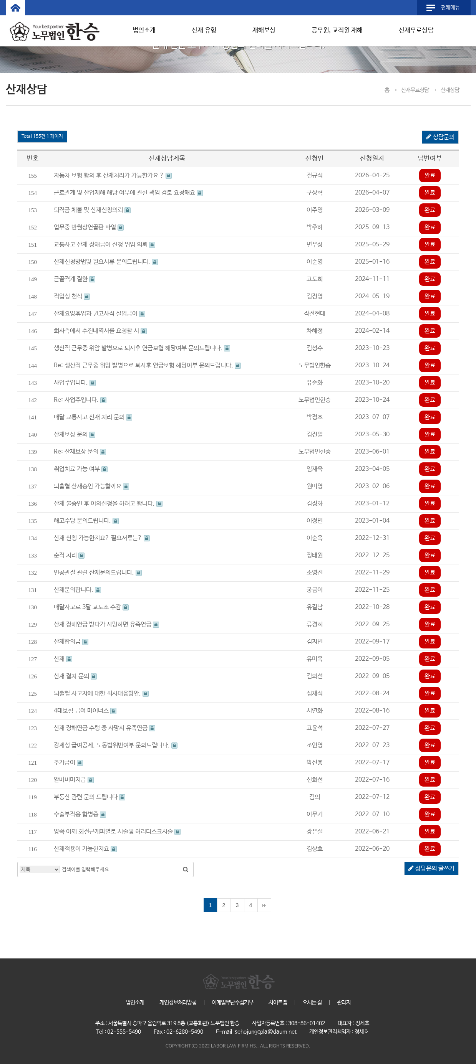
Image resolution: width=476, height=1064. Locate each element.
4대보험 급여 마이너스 (85, 710)
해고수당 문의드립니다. (86, 521)
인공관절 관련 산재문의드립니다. (98, 572)
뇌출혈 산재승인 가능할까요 (91, 486)
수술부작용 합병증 (80, 814)
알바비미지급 (74, 780)
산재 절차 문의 (75, 676)
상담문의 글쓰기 (431, 868)
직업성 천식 (72, 296)
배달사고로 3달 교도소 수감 (91, 607)
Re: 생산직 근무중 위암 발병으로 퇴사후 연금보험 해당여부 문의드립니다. (147, 365)
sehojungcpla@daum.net (266, 1032)
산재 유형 (204, 30)
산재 (63, 659)
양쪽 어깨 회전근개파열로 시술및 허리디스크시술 (117, 831)
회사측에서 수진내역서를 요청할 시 (100, 331)
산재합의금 (71, 641)
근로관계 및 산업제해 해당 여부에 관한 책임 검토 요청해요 (128, 192)
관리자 (344, 1002)
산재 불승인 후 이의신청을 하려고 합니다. (108, 503)
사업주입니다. (75, 382)
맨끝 (264, 905)
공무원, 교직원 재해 (337, 30)
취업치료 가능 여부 (81, 469)
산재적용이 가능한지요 (85, 849)
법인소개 (144, 30)
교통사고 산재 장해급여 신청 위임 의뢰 (104, 244)
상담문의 (440, 137)
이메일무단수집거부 (232, 1002)
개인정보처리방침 (177, 1002)
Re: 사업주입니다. (80, 400)
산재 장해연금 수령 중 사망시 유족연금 (104, 728)
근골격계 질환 (74, 279)
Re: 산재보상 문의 (80, 451)
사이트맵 (278, 1002)
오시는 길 (312, 1002)
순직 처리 (69, 555)
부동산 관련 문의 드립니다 (89, 797)
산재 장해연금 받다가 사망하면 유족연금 (106, 624)
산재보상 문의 (74, 434)
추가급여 (68, 762)
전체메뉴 (450, 8)
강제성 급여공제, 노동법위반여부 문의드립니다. (115, 745)
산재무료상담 (416, 30)
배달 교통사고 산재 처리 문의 (93, 417)
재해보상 (263, 30)
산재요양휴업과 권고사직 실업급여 (99, 313)
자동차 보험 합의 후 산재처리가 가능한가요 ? (113, 175)
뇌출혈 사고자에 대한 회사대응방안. (101, 693)
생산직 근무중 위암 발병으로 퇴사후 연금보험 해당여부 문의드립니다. (142, 348)
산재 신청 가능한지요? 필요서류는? (102, 538)
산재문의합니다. (77, 590)
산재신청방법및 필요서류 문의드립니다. (106, 262)
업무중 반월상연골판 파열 (89, 227)
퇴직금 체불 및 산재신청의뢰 (92, 210)
